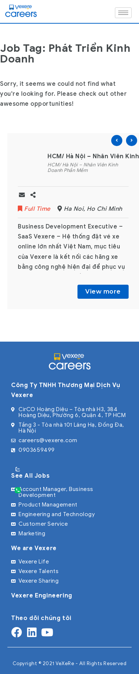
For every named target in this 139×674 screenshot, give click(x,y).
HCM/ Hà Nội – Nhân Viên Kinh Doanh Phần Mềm (82, 168)
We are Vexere (34, 548)
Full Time (35, 209)
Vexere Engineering (41, 595)
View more (103, 291)
